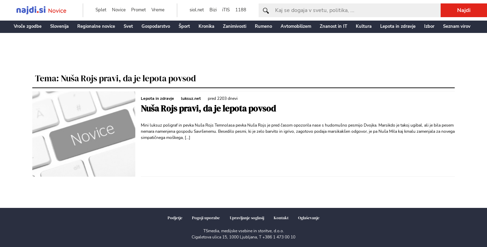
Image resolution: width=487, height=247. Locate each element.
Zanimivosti (234, 26)
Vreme (158, 10)
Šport (184, 26)
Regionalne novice (96, 26)
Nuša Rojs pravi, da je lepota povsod (208, 108)
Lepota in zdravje (398, 26)
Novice (119, 10)
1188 (240, 10)
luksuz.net (191, 98)
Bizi (213, 10)
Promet (138, 10)
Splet (100, 10)
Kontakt (281, 218)
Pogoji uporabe (206, 218)
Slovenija (59, 26)
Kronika (206, 26)
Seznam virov (457, 26)
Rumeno (263, 26)
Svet (128, 26)
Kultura (364, 26)
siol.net (197, 10)
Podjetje (175, 218)
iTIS (226, 10)
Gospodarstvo (155, 26)
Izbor (429, 26)
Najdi (464, 10)
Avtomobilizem (296, 26)
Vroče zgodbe (28, 26)
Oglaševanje (308, 218)
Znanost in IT (333, 26)
